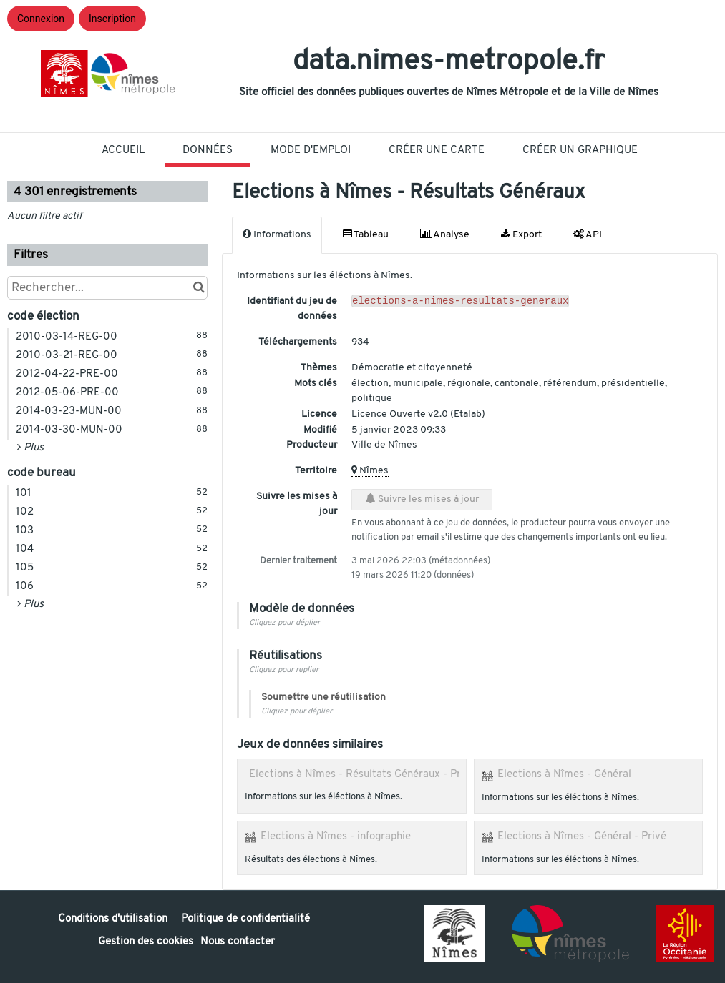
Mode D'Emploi (311, 150)
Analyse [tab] (444, 234)
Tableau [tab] (366, 234)
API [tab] (587, 234)
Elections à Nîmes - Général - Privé (581, 836)
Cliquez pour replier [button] (283, 670)
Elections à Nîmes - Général (564, 774)
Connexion (40, 18)
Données (208, 150)
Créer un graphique (580, 150)
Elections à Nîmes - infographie (336, 836)
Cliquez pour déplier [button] (284, 623)
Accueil (123, 150)
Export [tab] (521, 234)
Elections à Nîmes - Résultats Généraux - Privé (362, 774)
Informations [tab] (277, 234)
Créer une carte (437, 150)
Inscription (112, 18)
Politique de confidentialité (245, 919)
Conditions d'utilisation (114, 919)
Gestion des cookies (145, 942)
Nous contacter (237, 942)
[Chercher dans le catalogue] (199, 288)
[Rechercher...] (107, 288)
